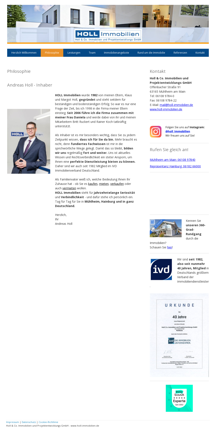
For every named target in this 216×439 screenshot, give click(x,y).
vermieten (69, 188)
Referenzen (180, 52)
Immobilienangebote (116, 52)
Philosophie (52, 52)
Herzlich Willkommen (23, 52)
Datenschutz (29, 422)
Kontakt (200, 52)
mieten (104, 184)
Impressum (12, 422)
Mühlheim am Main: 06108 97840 (172, 160)
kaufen (92, 184)
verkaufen (117, 184)
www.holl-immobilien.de (166, 109)
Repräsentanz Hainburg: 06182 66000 (175, 166)
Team (92, 52)
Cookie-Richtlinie (48, 422)
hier (169, 247)
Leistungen (74, 52)
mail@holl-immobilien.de (176, 105)
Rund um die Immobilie (151, 52)
